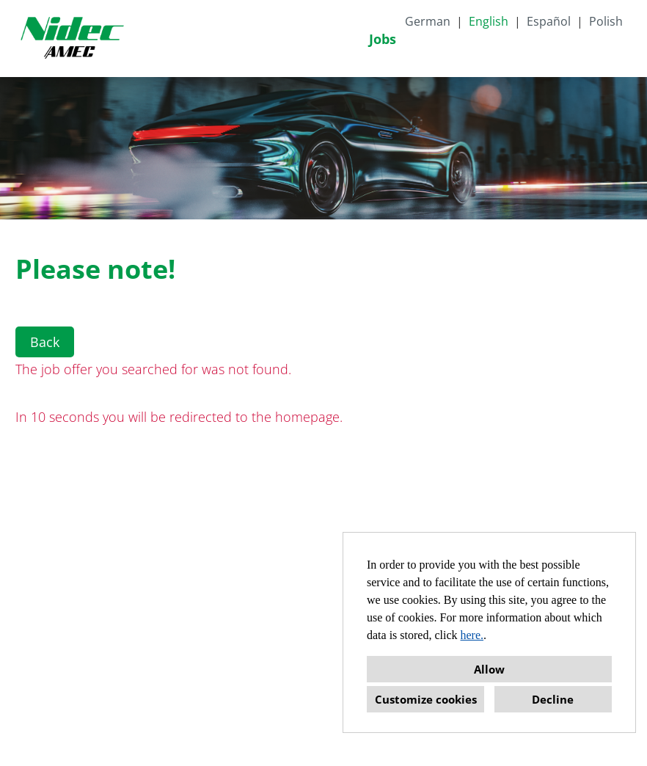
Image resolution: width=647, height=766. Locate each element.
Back (44, 342)
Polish (606, 21)
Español (549, 21)
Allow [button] (489, 669)
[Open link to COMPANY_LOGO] (71, 38)
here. (472, 635)
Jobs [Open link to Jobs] (382, 39)
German (427, 21)
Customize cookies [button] (426, 699)
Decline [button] (553, 699)
